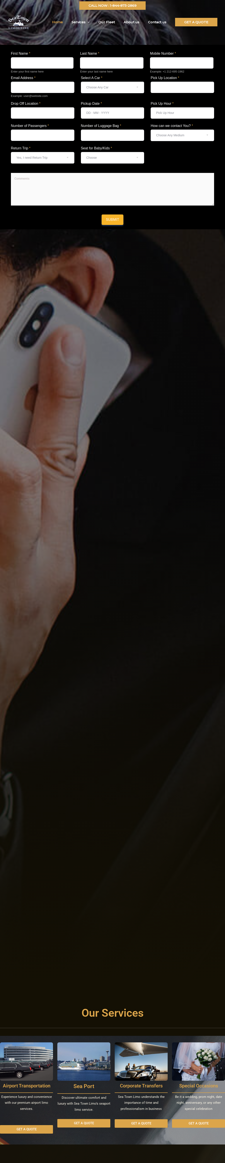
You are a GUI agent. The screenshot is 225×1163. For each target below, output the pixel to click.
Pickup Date (91, 103)
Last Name (89, 53)
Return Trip (21, 148)
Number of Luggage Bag (101, 126)
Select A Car (91, 78)
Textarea (17, 170)
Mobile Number (163, 53)
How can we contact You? (172, 126)
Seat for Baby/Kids (96, 148)
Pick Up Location (165, 78)
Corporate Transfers (141, 1086)
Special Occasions (198, 1086)
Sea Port (83, 1086)
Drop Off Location (26, 103)
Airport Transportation (26, 1086)
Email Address (23, 78)
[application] (95, 22)
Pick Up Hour (162, 103)
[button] (112, 5)
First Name (20, 53)
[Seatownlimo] (18, 22)
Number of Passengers (30, 126)
